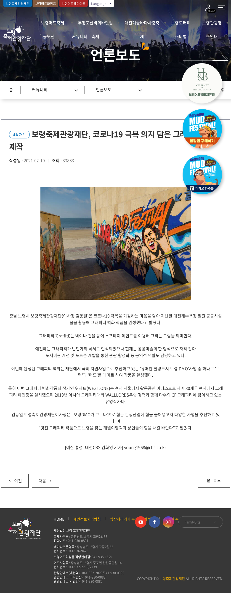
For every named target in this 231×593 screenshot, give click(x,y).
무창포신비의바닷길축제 (95, 25)
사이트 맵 (221, 7)
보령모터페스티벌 (181, 25)
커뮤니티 (80, 36)
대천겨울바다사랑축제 (142, 25)
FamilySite (201, 522)
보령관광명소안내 (212, 25)
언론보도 (104, 90)
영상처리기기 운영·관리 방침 (132, 519)
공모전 (49, 36)
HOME (59, 519)
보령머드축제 (52, 23)
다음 (42, 479)
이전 (11, 479)
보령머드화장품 (45, 3)
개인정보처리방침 (87, 519)
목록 (214, 481)
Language (101, 3)
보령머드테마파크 (73, 3)
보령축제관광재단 (17, 3)
